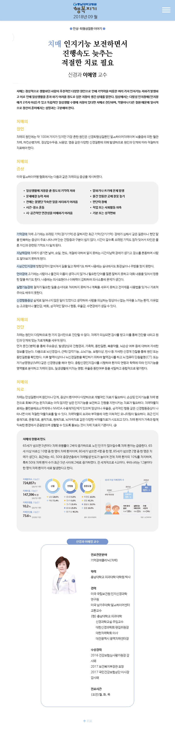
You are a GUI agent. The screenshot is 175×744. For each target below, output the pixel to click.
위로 (87, 721)
